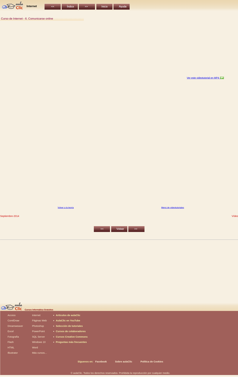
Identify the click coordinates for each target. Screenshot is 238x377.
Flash (11, 342)
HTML (11, 347)
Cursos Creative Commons (72, 336)
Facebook (101, 361)
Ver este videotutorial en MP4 (204, 77)
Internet (36, 315)
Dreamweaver (15, 326)
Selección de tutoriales (69, 326)
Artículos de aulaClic (68, 315)
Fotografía (13, 336)
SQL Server (38, 336)
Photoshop (38, 326)
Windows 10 (39, 342)
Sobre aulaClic (123, 361)
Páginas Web (39, 320)
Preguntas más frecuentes (71, 342)
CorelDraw (13, 320)
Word (35, 347)
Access (12, 315)
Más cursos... (39, 352)
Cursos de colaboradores (71, 331)
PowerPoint (38, 331)
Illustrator (13, 352)
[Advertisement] (100, 50)
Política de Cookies (152, 361)
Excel (11, 331)
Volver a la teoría (66, 207)
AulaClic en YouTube (68, 320)
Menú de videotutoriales (172, 207)
